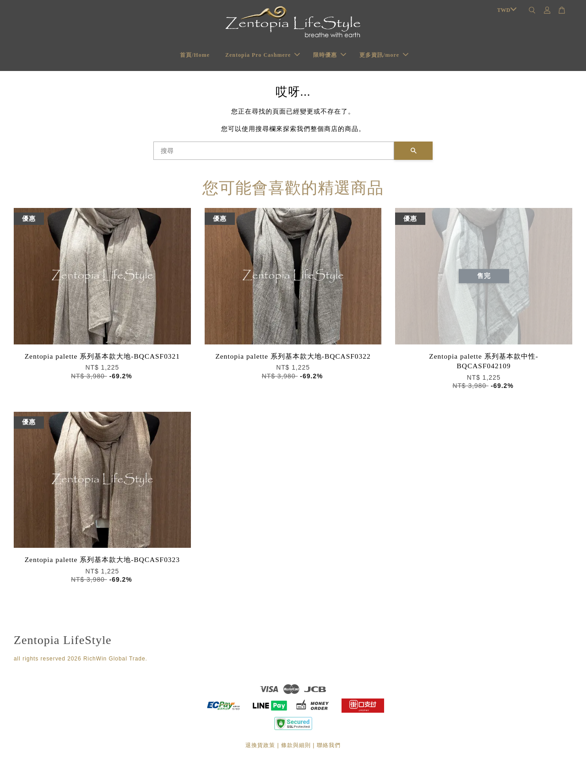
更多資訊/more (383, 55)
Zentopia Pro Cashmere (262, 55)
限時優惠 (329, 55)
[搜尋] (273, 151)
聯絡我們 (329, 745)
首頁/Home (195, 55)
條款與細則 (296, 745)
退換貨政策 (260, 745)
